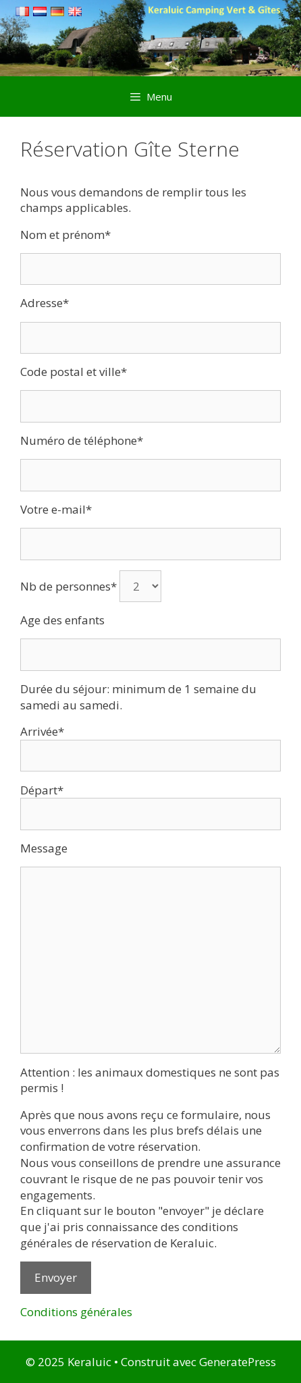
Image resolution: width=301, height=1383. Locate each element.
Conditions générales (76, 1312)
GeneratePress (237, 1362)
